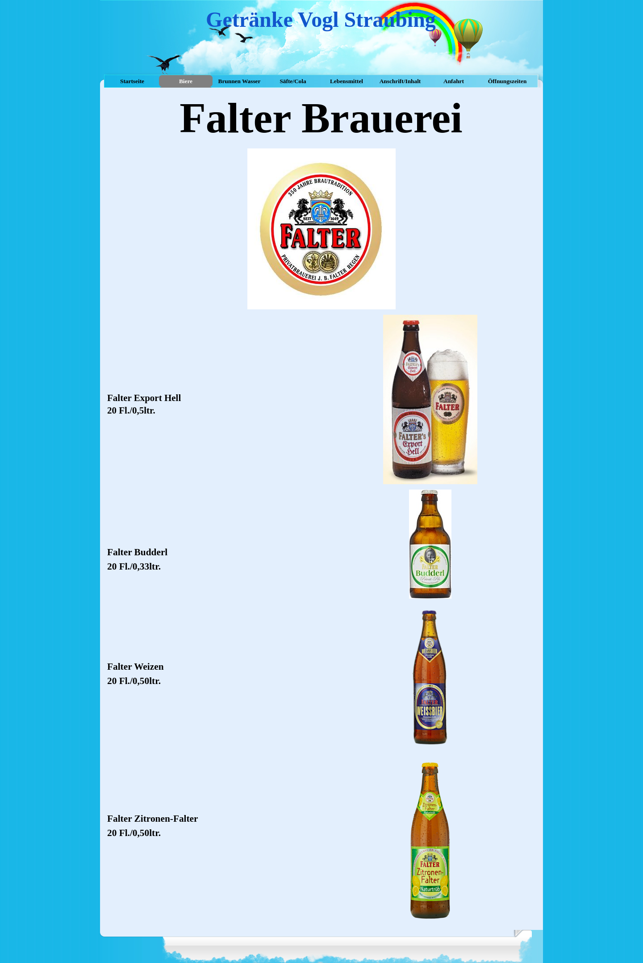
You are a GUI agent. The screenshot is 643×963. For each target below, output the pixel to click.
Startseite (132, 81)
